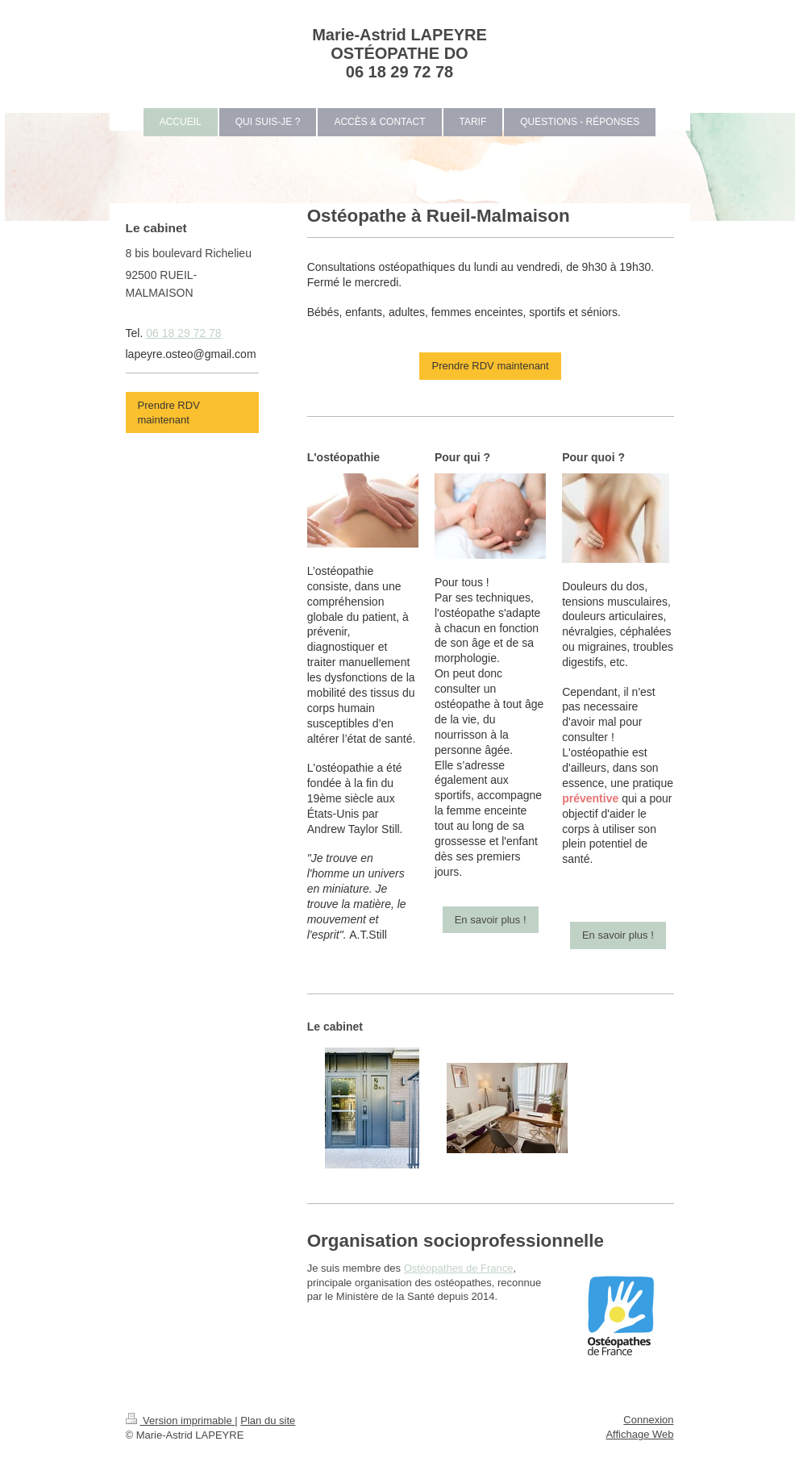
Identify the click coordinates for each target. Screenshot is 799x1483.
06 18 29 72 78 (183, 333)
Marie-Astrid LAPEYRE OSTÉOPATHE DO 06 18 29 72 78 (399, 53)
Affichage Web (639, 1434)
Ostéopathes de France (459, 1268)
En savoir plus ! (490, 920)
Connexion (648, 1420)
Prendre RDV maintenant (489, 366)
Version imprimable (180, 1420)
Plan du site (267, 1420)
